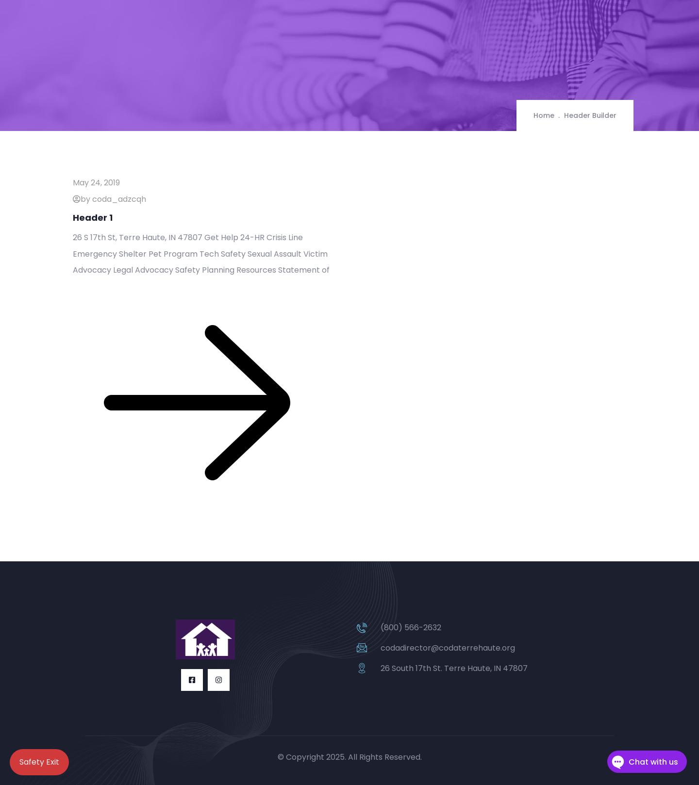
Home (543, 115)
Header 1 (93, 218)
